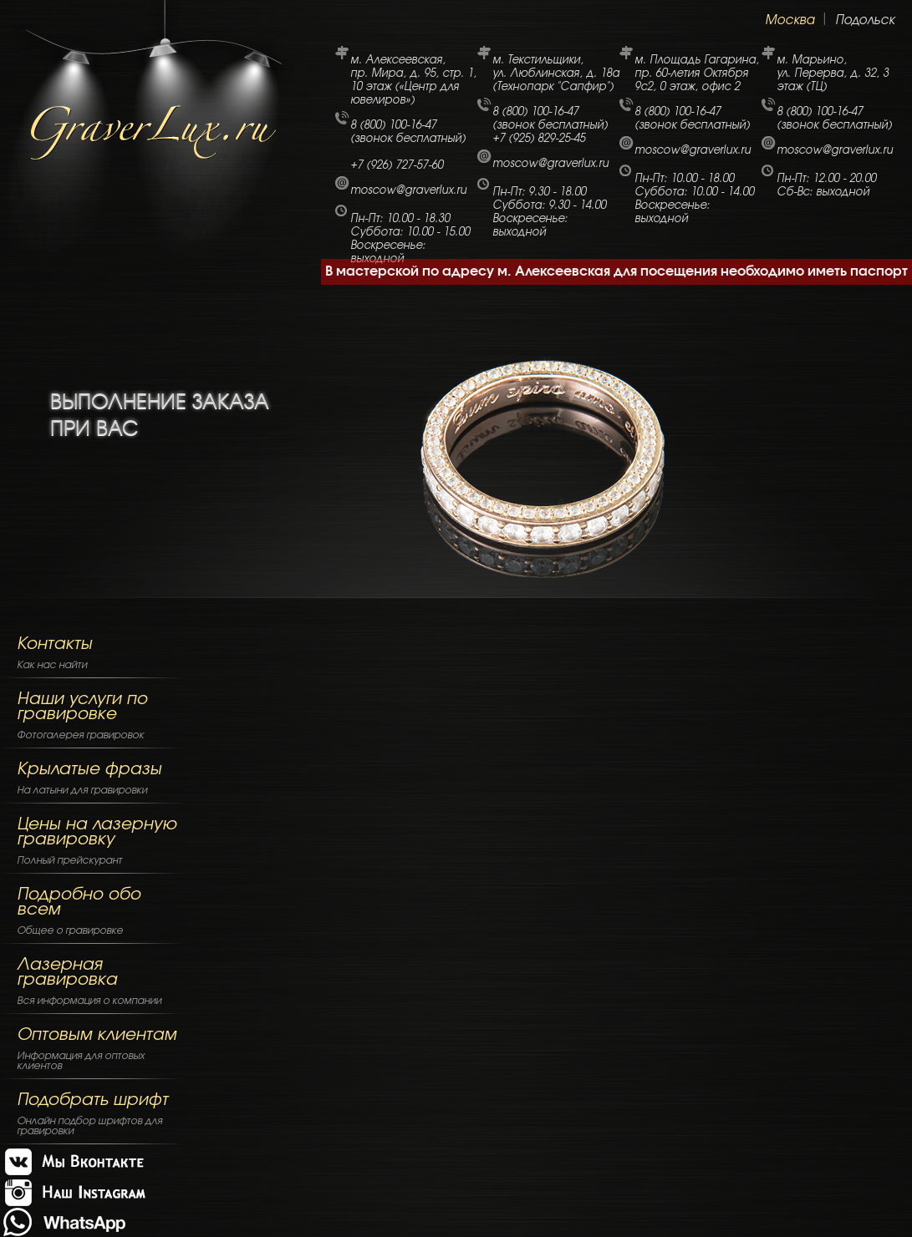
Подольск (864, 20)
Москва (789, 20)
